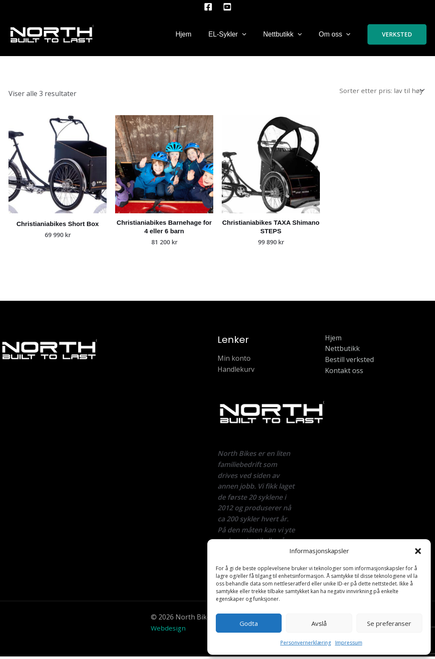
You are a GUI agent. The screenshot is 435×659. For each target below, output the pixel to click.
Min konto (234, 360)
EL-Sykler (227, 34)
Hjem (183, 34)
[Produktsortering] (381, 91)
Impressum (348, 642)
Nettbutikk (282, 34)
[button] (418, 551)
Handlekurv (236, 371)
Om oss (334, 34)
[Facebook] (208, 7)
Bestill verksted (349, 362)
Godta (249, 623)
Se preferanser (389, 623)
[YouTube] (227, 7)
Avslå (319, 623)
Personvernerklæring (305, 642)
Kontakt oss (344, 373)
